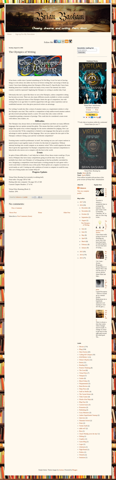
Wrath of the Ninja (85, 399)
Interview (82, 418)
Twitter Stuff (83, 426)
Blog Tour (82, 402)
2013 (81, 258)
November (85, 211)
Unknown (83, 188)
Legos (81, 444)
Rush (106, 252)
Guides (81, 378)
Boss (80, 431)
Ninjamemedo (83, 383)
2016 (81, 205)
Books (81, 362)
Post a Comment (17, 208)
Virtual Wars (83, 373)
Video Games (83, 397)
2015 (81, 251)
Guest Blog (82, 442)
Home (9, 34)
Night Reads (83, 449)
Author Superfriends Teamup (88, 415)
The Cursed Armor (85, 394)
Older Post (67, 212)
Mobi (84, 173)
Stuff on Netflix (84, 391)
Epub (83, 175)
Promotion (82, 407)
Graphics (82, 439)
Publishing (82, 410)
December (85, 208)
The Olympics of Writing (85, 224)
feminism (82, 457)
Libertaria (82, 447)
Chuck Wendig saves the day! (88, 434)
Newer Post (13, 212)
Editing (81, 436)
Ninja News (83, 389)
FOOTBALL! (83, 357)
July (83, 229)
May (83, 235)
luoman (61, 470)
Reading (82, 365)
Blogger (74, 470)
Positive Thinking (84, 368)
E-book (88, 110)
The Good (82, 370)
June (83, 232)
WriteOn (82, 455)
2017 (81, 202)
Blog (80, 349)
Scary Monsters (84, 412)
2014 (81, 255)
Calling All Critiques (85, 354)
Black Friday (83, 381)
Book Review (83, 386)
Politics (81, 452)
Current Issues (83, 405)
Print (96, 110)
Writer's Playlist (84, 360)
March (84, 241)
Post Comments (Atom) (24, 216)
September (85, 217)
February (84, 244)
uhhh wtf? (82, 428)
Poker (81, 423)
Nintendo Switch (84, 420)
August (84, 220)
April (83, 238)
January (84, 248)
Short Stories (83, 352)
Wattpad (81, 376)
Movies (81, 346)
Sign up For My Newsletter (25, 34)
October (84, 214)
